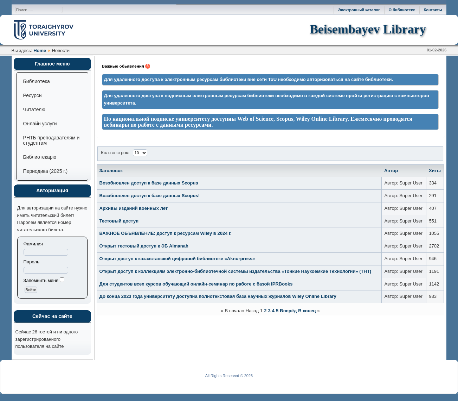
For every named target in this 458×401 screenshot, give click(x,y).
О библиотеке (402, 10)
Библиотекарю (39, 157)
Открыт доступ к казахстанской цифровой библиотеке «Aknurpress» (177, 258)
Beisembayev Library (368, 29)
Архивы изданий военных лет (133, 208)
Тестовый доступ (118, 221)
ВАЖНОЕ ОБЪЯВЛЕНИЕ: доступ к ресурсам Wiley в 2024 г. (165, 233)
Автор (391, 170)
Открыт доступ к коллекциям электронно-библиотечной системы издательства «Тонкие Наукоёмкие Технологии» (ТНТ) (235, 271)
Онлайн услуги (40, 123)
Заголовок (111, 170)
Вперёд (288, 310)
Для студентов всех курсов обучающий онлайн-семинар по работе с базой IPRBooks (196, 284)
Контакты (433, 10)
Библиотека (36, 81)
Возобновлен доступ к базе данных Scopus (148, 183)
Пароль (31, 261)
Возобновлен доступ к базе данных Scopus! (149, 195)
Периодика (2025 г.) (45, 171)
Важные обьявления (126, 66)
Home (39, 50)
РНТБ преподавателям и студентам (51, 140)
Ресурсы (33, 95)
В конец (307, 310)
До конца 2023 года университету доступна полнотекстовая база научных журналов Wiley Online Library (217, 296)
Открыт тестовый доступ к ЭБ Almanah (143, 246)
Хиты (435, 170)
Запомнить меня (41, 280)
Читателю (34, 109)
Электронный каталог (359, 10)
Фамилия (33, 243)
